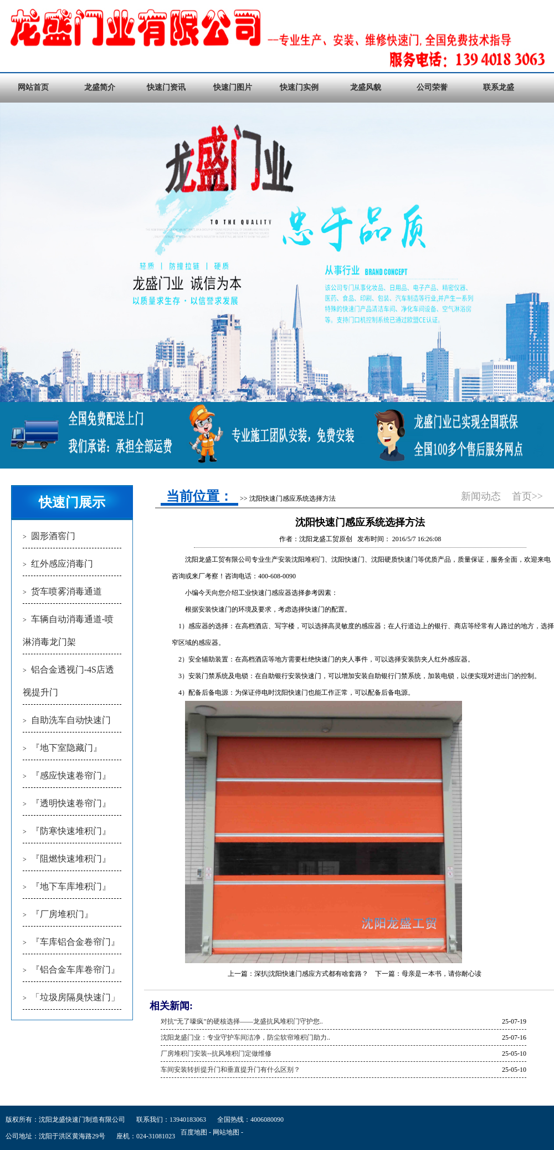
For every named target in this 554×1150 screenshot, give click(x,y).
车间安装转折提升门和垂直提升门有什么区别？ (230, 1069)
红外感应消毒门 (62, 563)
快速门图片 (232, 87)
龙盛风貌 (365, 87)
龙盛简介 (99, 87)
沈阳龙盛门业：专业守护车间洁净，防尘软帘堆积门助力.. (245, 1037)
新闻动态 (481, 496)
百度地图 (194, 1132)
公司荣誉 (432, 87)
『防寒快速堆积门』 (71, 831)
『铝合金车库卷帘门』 (75, 969)
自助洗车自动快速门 (71, 720)
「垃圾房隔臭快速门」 (75, 997)
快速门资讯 (166, 87)
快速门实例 (299, 87)
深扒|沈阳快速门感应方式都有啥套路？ (311, 974)
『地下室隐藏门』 (66, 747)
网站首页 (33, 87)
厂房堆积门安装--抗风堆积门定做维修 (216, 1053)
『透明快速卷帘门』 (71, 803)
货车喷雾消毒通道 (66, 591)
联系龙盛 (498, 87)
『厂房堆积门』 (62, 914)
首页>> (527, 496)
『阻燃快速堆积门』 (71, 858)
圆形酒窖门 (53, 536)
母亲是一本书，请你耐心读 (441, 974)
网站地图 (226, 1132)
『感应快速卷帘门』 (71, 775)
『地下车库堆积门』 (71, 886)
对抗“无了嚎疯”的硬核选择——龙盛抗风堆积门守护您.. (242, 1021)
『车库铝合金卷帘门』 (75, 942)
